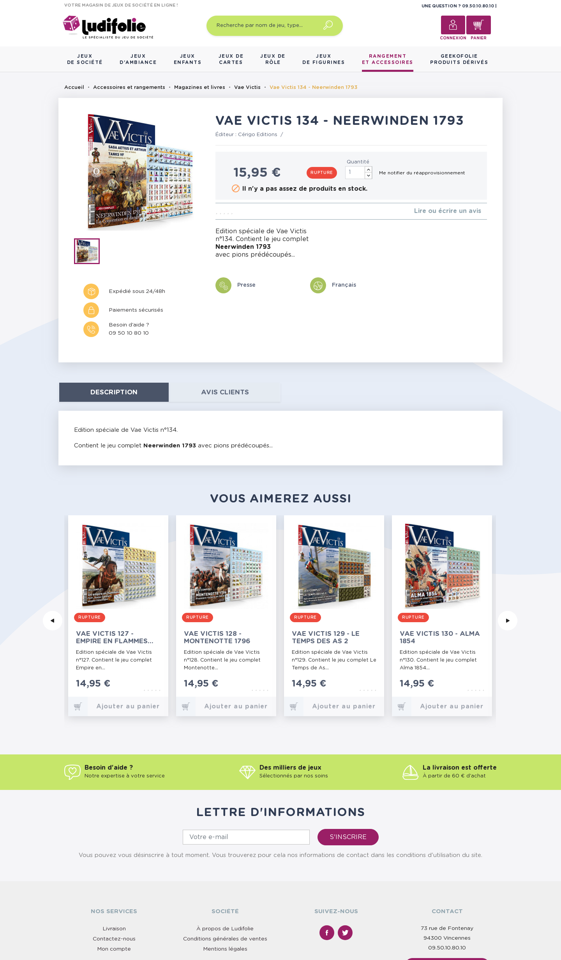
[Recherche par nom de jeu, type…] (274, 26)
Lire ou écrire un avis (447, 211)
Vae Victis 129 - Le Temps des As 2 (326, 637)
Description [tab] (114, 392)
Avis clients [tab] (225, 392)
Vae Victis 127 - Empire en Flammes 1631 (112, 637)
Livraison (114, 858)
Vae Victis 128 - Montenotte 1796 (217, 637)
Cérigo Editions (257, 134)
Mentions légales (225, 879)
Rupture (321, 173)
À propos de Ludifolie (225, 858)
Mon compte (114, 879)
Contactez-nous (114, 868)
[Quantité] (358, 172)
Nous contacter (447, 896)
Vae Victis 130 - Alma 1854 (440, 637)
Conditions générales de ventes (225, 868)
